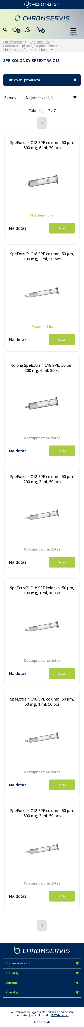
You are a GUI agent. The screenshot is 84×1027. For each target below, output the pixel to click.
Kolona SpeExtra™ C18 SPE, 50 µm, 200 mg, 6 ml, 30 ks (42, 368)
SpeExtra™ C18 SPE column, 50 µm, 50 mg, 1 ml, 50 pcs (42, 701)
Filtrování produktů (42, 80)
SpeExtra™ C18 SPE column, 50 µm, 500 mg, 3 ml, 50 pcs (42, 813)
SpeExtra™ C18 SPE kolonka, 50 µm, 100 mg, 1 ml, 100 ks (42, 590)
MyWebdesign (59, 1015)
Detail (62, 228)
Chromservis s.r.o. (42, 963)
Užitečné (42, 983)
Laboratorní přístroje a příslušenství (31, 45)
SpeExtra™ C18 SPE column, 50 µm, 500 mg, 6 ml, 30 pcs (42, 145)
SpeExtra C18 (40, 42)
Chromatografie (15, 49)
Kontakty (42, 992)
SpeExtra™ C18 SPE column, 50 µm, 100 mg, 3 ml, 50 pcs (42, 256)
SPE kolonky (44, 49)
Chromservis (13, 42)
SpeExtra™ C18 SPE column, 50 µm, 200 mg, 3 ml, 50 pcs (42, 479)
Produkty (42, 973)
